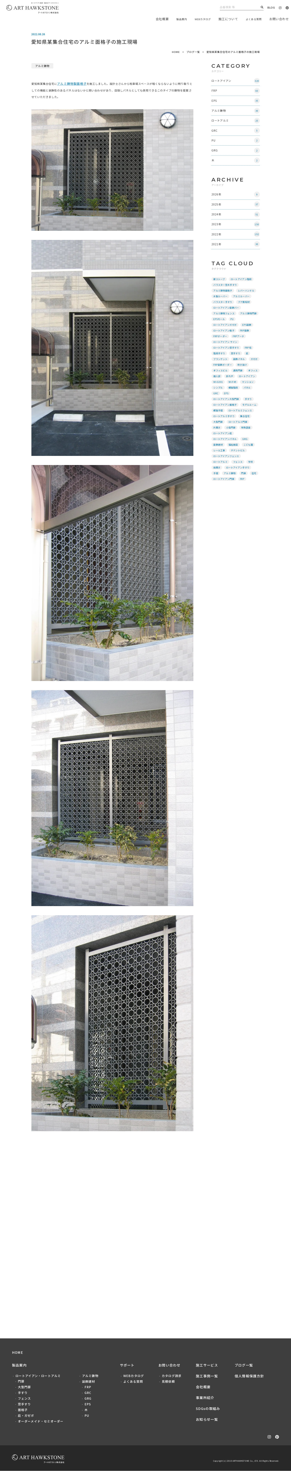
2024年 (236, 222)
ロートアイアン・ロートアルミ (38, 1376)
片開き (217, 443)
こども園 (249, 460)
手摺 (216, 488)
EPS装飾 (247, 334)
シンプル (218, 403)
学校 (251, 477)
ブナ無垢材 (244, 311)
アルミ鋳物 (42, 66)
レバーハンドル (246, 300)
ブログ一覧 (193, 52)
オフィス (233, 386)
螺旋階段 (233, 403)
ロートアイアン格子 (224, 340)
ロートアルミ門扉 (238, 437)
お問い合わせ (169, 1365)
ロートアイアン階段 (241, 289)
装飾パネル (240, 368)
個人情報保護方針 (249, 1376)
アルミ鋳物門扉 (249, 323)
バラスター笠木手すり (226, 294)
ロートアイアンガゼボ (225, 334)
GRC (236, 134)
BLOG (271, 7)
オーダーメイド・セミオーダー (41, 1421)
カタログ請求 (171, 1376)
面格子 (23, 1410)
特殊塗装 (246, 443)
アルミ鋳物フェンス (224, 323)
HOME (176, 52)
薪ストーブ (220, 289)
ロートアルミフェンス (241, 426)
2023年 (236, 232)
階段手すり (220, 363)
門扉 (244, 488)
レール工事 (220, 466)
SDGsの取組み (208, 1408)
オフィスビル (236, 380)
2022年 (236, 243)
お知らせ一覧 (207, 1419)
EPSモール (220, 329)
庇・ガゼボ (26, 1415)
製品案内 (172, 19)
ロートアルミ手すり (224, 431)
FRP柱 (248, 357)
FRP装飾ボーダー (236, 374)
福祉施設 (233, 460)
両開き (217, 483)
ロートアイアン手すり (238, 483)
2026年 (236, 201)
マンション (248, 397)
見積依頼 (168, 1381)
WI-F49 (233, 397)
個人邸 (247, 386)
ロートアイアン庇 (223, 448)
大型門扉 (218, 437)
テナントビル (238, 466)
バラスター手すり (223, 311)
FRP (236, 92)
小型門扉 (231, 443)
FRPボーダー (221, 346)
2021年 (236, 254)
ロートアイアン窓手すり (227, 357)
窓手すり (236, 363)
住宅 (254, 488)
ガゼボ (217, 374)
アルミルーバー (242, 306)
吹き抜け (218, 380)
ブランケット (221, 368)
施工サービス (207, 1365)
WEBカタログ (197, 19)
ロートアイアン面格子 (225, 420)
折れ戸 (217, 391)
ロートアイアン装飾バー (227, 317)
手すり (248, 414)
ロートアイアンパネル (225, 454)
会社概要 (203, 1386)
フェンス (238, 477)
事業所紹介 (205, 1397)
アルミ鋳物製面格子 (75, 83)
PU (236, 145)
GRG (236, 155)
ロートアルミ (236, 123)
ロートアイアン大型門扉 (227, 414)
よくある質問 (252, 19)
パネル (247, 403)
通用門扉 (218, 386)
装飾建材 (218, 460)
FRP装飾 (245, 340)
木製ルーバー (221, 306)
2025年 (236, 211)
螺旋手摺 (218, 426)
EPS (236, 102)
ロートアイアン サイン (226, 351)
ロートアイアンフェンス (227, 471)
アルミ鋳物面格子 (223, 300)
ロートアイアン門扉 (224, 494)
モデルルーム (250, 420)
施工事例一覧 (207, 1376)
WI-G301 (219, 397)
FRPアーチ (239, 346)
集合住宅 (245, 431)
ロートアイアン (236, 81)
